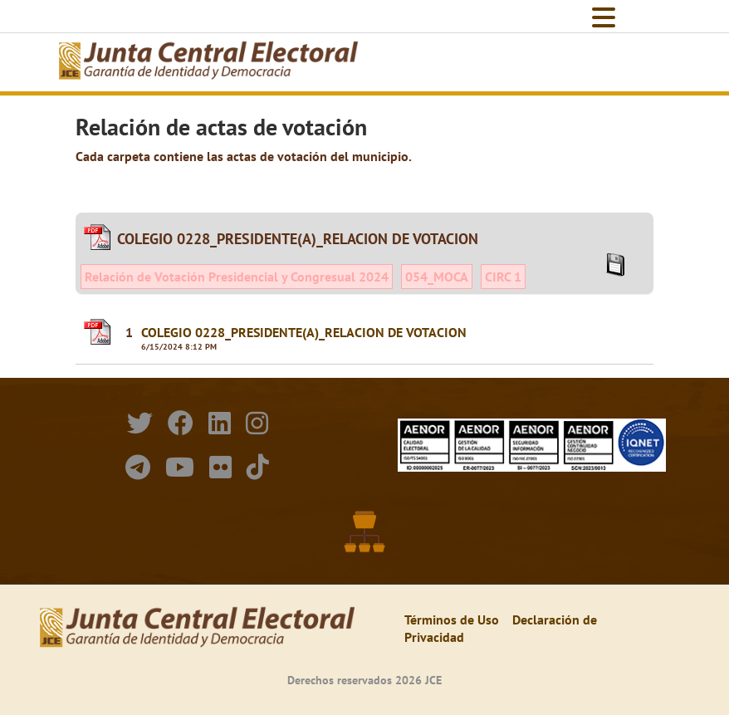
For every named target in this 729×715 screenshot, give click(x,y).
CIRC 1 (503, 276)
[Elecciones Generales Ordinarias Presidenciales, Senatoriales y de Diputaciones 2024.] (208, 62)
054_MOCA (436, 276)
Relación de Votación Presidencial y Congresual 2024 (237, 276)
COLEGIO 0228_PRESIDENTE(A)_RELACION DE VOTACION (304, 332)
